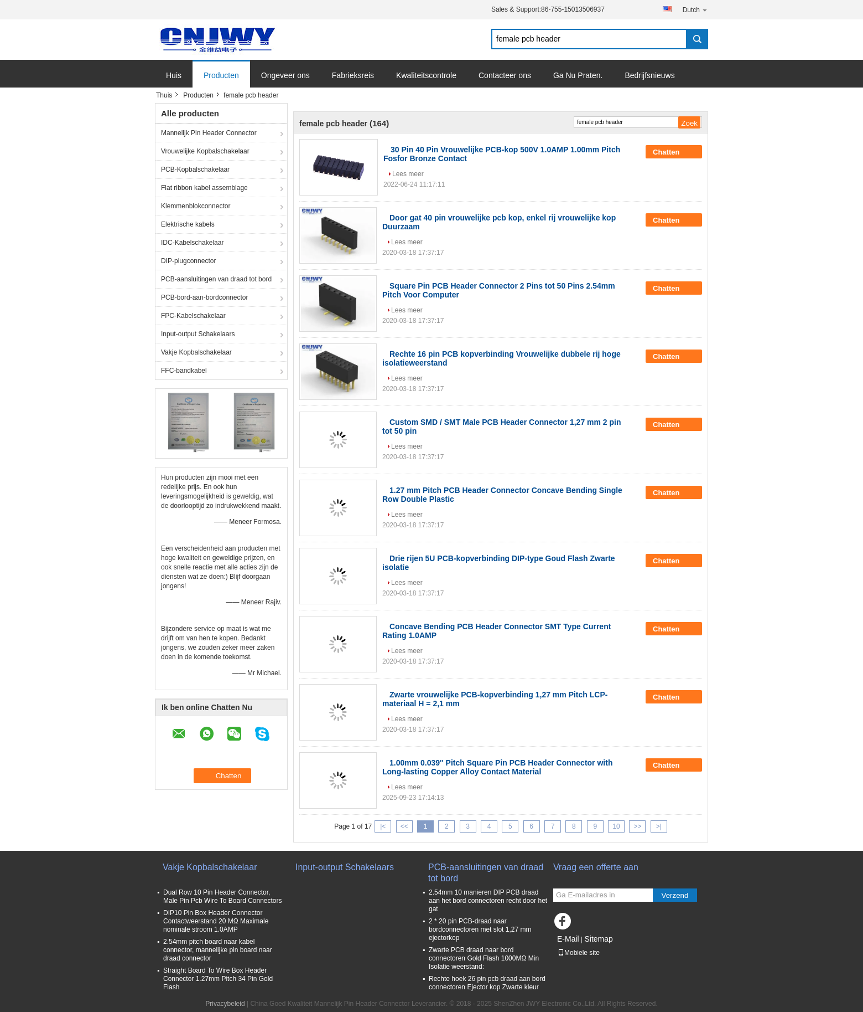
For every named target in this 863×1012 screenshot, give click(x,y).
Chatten (674, 151)
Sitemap (598, 938)
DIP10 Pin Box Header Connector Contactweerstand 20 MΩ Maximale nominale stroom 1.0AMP (215, 921)
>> (637, 826)
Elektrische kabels (188, 224)
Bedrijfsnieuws (649, 75)
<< (404, 826)
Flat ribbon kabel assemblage (204, 188)
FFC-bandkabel (184, 370)
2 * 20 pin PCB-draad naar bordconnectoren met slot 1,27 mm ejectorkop (480, 929)
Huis (173, 75)
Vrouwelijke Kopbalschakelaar (205, 151)
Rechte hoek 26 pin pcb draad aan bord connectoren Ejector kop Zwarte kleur (487, 983)
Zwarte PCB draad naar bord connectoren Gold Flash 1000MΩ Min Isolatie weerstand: (484, 958)
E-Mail (568, 938)
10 (616, 826)
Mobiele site (579, 953)
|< (383, 826)
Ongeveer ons (285, 75)
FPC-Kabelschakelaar (193, 316)
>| (659, 826)
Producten (221, 75)
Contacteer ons (505, 75)
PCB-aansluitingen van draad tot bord (216, 279)
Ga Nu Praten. (578, 75)
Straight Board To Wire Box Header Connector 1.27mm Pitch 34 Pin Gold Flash (218, 979)
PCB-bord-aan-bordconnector (204, 297)
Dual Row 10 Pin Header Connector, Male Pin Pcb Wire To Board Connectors (222, 896)
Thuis (164, 95)
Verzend (675, 895)
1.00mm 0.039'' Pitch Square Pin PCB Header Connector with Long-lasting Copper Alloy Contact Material (497, 767)
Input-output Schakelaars (198, 334)
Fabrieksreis (353, 75)
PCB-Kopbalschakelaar (195, 169)
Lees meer (408, 174)
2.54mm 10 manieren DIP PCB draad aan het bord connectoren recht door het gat (488, 900)
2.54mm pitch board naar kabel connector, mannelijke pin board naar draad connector (217, 950)
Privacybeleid (225, 1004)
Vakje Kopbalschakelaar (196, 352)
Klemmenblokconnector (195, 206)
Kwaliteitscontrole (426, 75)
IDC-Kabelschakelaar (192, 242)
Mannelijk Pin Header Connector (209, 133)
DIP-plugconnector (188, 261)
